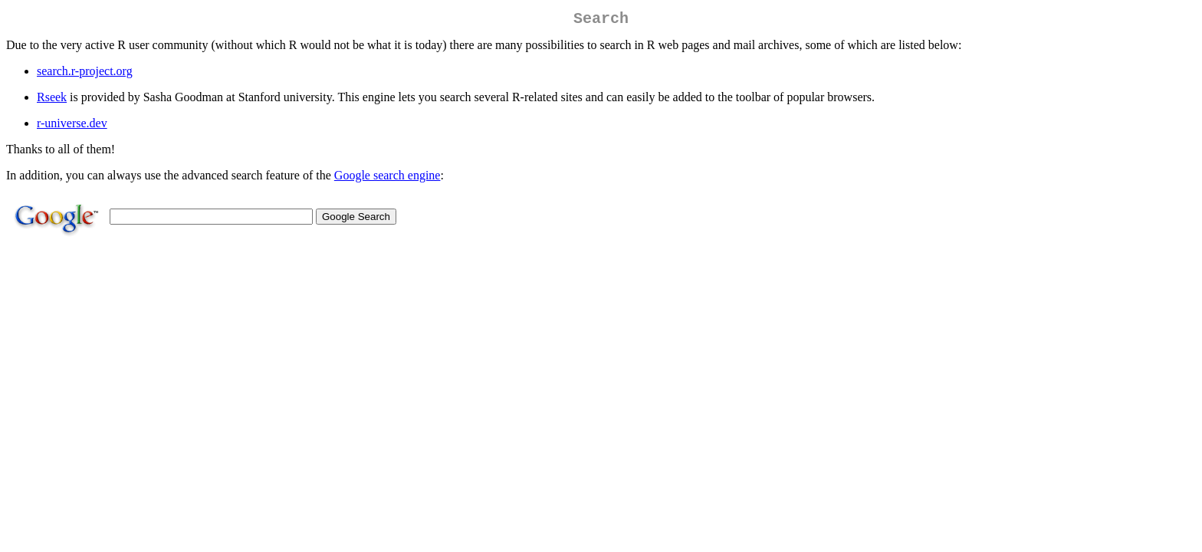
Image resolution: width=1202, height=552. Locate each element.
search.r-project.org (85, 73)
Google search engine (387, 178)
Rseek (52, 100)
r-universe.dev (72, 126)
